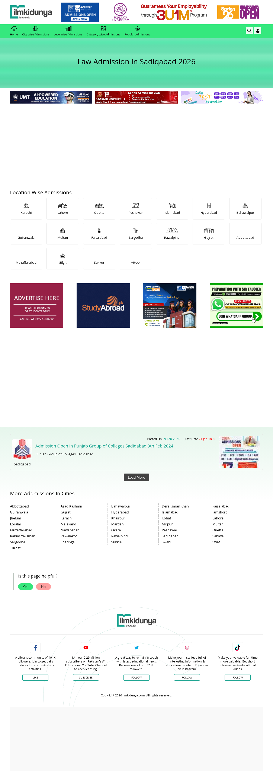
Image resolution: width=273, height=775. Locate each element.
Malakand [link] (68, 524)
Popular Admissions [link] (137, 31)
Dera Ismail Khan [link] (175, 506)
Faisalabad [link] (220, 506)
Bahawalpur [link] (120, 506)
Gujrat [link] (66, 512)
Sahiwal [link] (218, 536)
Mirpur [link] (167, 524)
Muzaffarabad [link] (21, 530)
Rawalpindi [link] (120, 536)
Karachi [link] (67, 518)
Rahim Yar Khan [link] (22, 536)
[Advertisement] (136, 137)
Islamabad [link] (170, 512)
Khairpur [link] (118, 518)
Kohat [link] (166, 518)
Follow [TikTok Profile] (237, 677)
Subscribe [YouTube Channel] (86, 677)
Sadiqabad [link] (170, 536)
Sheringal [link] (68, 542)
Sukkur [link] (116, 542)
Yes (25, 586)
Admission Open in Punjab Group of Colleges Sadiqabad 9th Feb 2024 (104, 446)
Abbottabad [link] (19, 506)
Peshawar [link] (169, 530)
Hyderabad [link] (120, 512)
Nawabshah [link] (70, 530)
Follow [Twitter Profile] (136, 677)
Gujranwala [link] (19, 512)
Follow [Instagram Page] (187, 677)
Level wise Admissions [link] (68, 31)
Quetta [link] (218, 530)
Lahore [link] (218, 518)
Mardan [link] (117, 524)
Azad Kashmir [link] (71, 506)
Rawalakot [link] (69, 536)
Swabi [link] (166, 542)
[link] (82, 12)
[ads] (36, 305)
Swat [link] (216, 542)
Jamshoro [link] (220, 512)
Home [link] (14, 31)
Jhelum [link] (15, 518)
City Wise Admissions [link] (35, 31)
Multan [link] (218, 524)
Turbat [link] (15, 548)
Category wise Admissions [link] (103, 31)
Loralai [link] (15, 524)
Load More (136, 477)
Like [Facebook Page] (35, 677)
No (43, 586)
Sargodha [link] (17, 542)
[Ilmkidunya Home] (33, 12)
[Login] (257, 30)
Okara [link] (116, 530)
